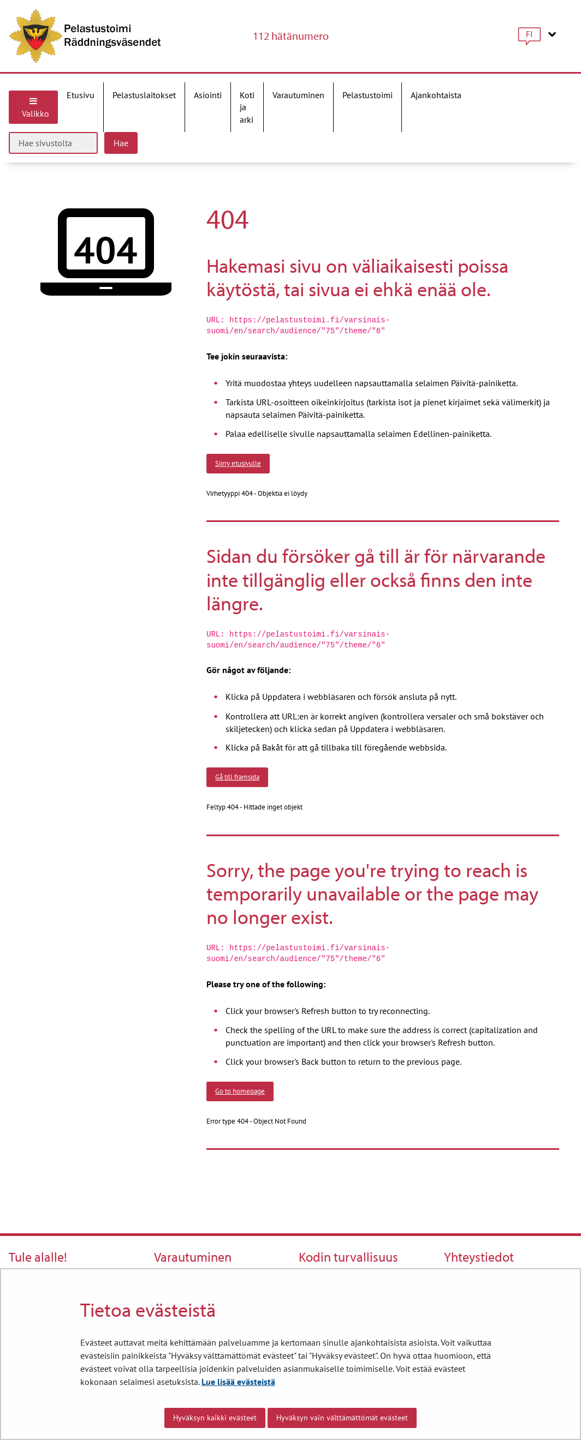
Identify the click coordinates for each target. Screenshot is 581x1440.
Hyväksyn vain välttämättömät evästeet (342, 1418)
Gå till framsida (237, 777)
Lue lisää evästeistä (238, 1381)
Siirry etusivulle (238, 463)
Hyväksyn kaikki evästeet (215, 1418)
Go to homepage (240, 1091)
